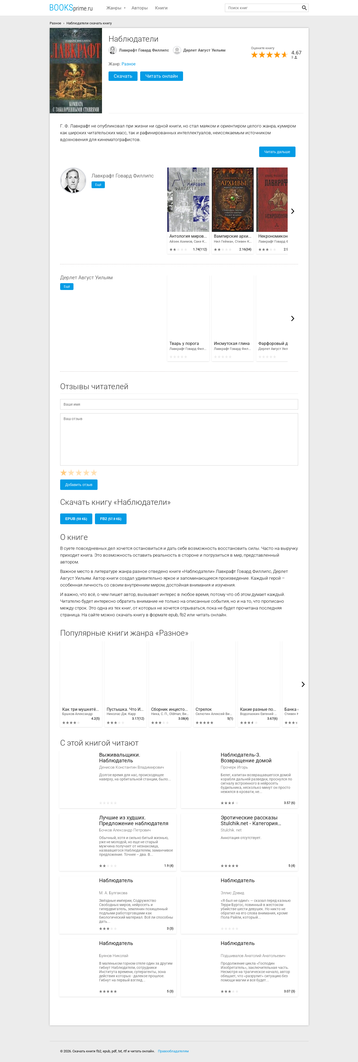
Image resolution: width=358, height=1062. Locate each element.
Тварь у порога (184, 343)
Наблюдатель (116, 880)
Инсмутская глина (232, 343)
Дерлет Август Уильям (204, 50)
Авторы (140, 7)
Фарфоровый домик (277, 343)
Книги (161, 7)
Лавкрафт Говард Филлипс (144, 50)
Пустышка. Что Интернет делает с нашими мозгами (125, 711)
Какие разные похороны (259, 711)
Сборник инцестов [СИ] (170, 711)
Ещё (98, 185)
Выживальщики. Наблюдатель (119, 758)
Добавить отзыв (79, 485)
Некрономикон (273, 236)
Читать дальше (277, 152)
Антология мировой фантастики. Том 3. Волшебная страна (188, 236)
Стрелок (214, 711)
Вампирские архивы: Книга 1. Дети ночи (233, 236)
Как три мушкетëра (81, 711)
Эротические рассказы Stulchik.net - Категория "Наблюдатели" (249, 820)
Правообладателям (173, 1051)
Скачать (123, 76)
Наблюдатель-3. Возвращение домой (246, 758)
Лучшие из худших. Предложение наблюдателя (133, 820)
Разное (128, 64)
